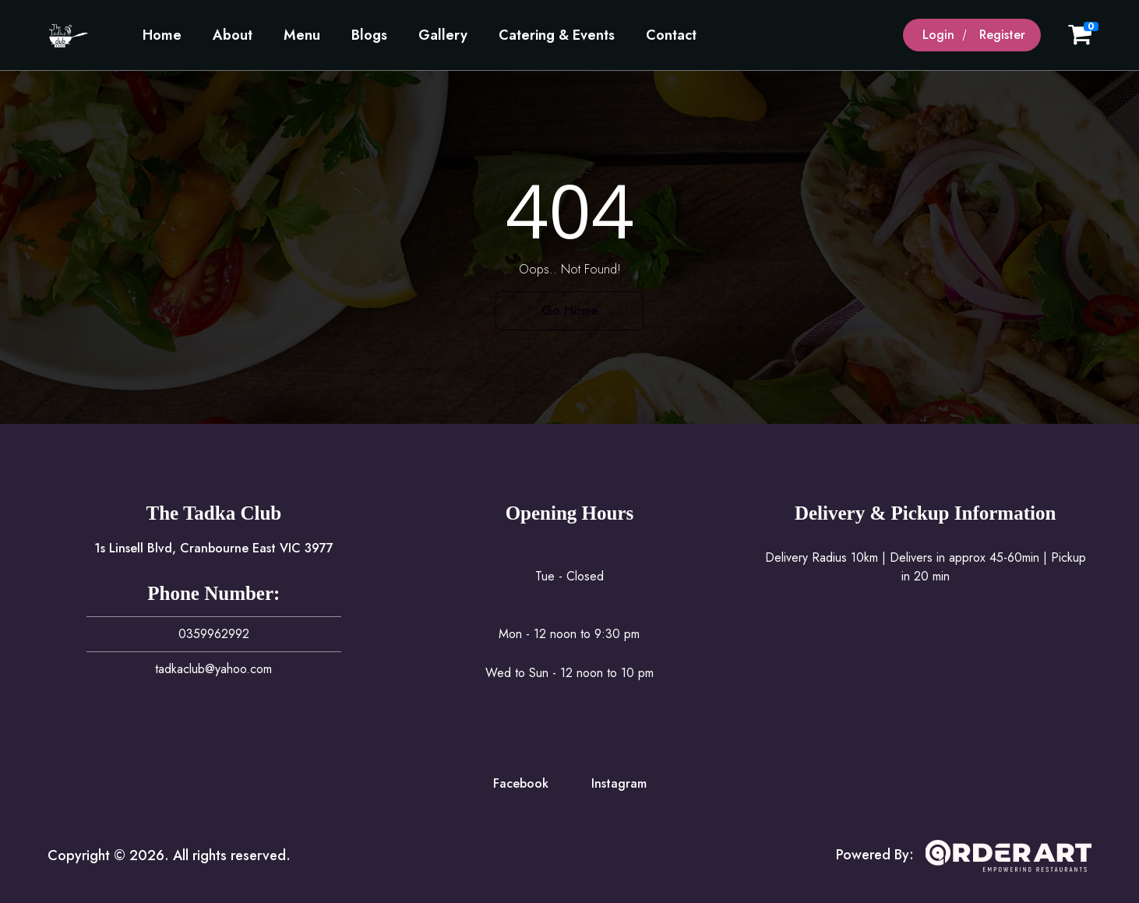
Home (162, 35)
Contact (671, 35)
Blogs (369, 35)
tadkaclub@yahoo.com (213, 669)
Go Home (569, 310)
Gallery (442, 35)
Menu (302, 35)
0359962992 (213, 634)
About (232, 35)
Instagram (619, 783)
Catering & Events (557, 35)
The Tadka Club (213, 513)
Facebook (520, 783)
